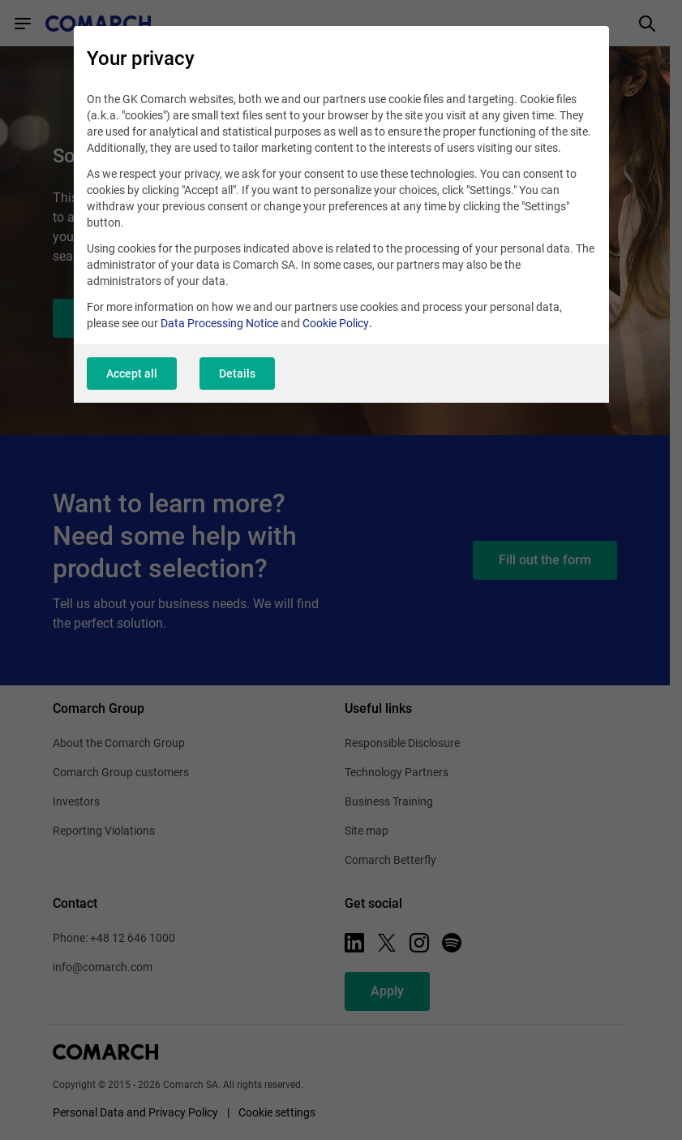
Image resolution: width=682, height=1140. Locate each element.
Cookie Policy (335, 323)
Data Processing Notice (219, 323)
